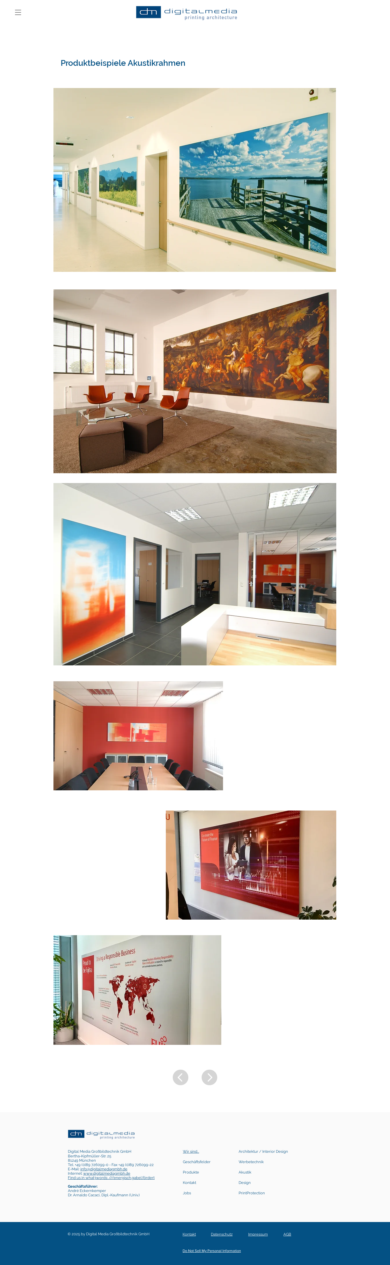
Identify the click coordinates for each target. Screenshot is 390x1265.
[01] (70, 48)
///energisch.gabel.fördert (132, 1178)
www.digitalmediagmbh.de (106, 1173)
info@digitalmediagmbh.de (103, 1169)
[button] (18, 12)
